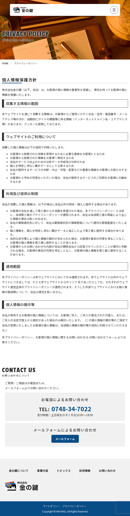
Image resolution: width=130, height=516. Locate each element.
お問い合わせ (107, 471)
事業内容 (42, 471)
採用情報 (84, 471)
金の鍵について (18, 471)
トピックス (64, 471)
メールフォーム (65, 439)
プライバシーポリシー (74, 506)
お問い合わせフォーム (103, 337)
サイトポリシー (51, 506)
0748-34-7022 (71, 408)
